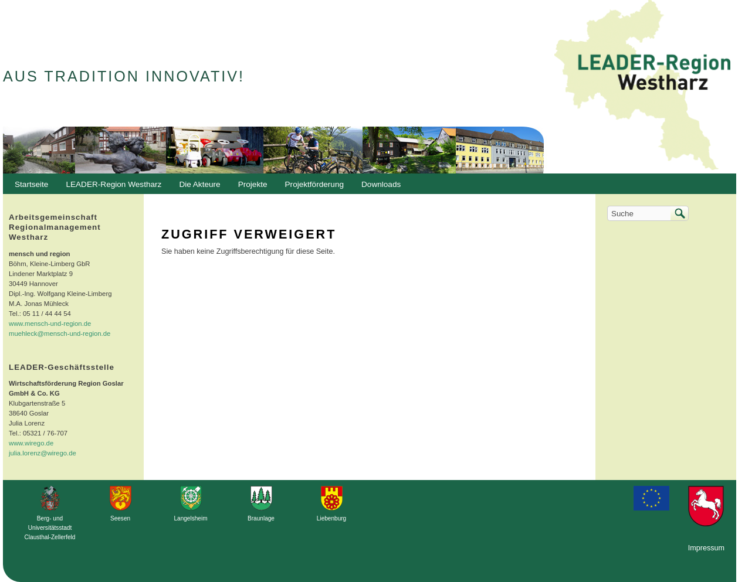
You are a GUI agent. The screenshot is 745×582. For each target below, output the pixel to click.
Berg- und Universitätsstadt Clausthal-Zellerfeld (50, 527)
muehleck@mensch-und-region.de (59, 333)
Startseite (31, 184)
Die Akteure (196, 187)
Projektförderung (311, 187)
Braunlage (261, 518)
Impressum (706, 548)
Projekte (252, 184)
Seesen (120, 518)
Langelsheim (190, 518)
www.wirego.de (31, 443)
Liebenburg (331, 518)
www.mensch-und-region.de (50, 323)
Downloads (378, 187)
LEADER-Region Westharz (110, 187)
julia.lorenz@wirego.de (42, 453)
